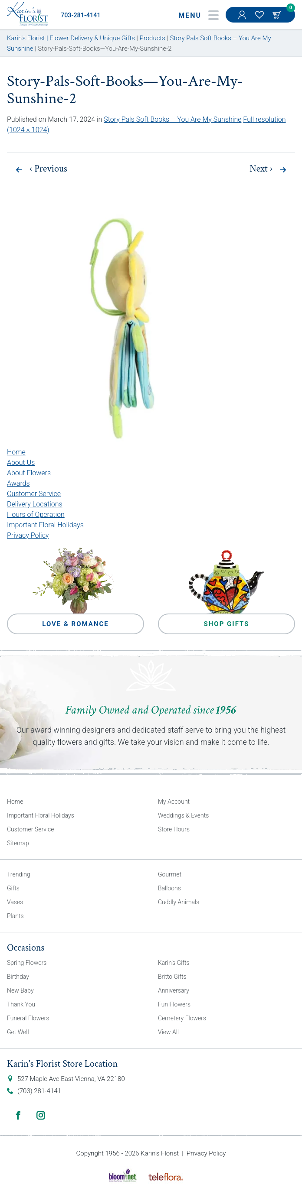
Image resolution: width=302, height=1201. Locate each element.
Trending (18, 874)
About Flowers (29, 473)
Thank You (21, 1004)
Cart (277, 15)
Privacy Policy (28, 535)
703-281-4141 (81, 15)
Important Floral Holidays (45, 525)
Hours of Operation (36, 514)
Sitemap (18, 843)
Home (16, 452)
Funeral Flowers (28, 1018)
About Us (21, 462)
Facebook (18, 1115)
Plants (15, 915)
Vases (15, 902)
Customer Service (34, 494)
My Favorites (260, 19)
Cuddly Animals (178, 902)
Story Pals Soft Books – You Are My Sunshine (172, 119)
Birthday (18, 976)
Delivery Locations (34, 504)
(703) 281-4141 (39, 1091)
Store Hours (174, 829)
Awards (18, 483)
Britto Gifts (172, 976)
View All (168, 1032)
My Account (243, 19)
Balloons (169, 888)
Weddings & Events (183, 815)
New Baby (20, 990)
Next (260, 169)
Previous (48, 169)
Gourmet (169, 874)
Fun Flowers (174, 1004)
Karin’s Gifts (174, 962)
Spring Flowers (26, 962)
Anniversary (173, 990)
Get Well (18, 1032)
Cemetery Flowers (182, 1018)
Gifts (13, 888)
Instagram (40, 1115)
